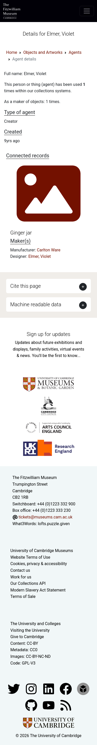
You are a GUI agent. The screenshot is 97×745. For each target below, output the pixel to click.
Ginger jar (21, 233)
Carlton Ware (48, 250)
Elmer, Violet (39, 256)
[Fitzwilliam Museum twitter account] (14, 688)
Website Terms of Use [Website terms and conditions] (30, 557)
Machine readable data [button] (35, 304)
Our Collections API (28, 583)
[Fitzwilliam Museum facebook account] (49, 688)
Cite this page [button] (25, 286)
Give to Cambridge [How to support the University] (27, 636)
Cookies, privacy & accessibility (38, 563)
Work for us (20, 577)
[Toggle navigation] (87, 11)
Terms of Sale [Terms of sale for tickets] (23, 596)
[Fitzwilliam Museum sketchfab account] (83, 688)
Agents (75, 52)
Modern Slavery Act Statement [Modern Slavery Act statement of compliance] (38, 590)
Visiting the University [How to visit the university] (30, 630)
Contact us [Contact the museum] (20, 570)
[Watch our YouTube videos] (49, 704)
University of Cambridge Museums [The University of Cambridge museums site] (41, 550)
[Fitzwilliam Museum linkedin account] (66, 688)
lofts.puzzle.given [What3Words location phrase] (54, 523)
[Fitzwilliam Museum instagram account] (31, 688)
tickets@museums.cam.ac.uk (45, 517)
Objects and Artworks (42, 52)
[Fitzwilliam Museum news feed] (66, 704)
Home (11, 52)
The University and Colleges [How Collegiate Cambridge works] (35, 623)
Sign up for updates (48, 334)
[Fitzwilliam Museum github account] (31, 704)
